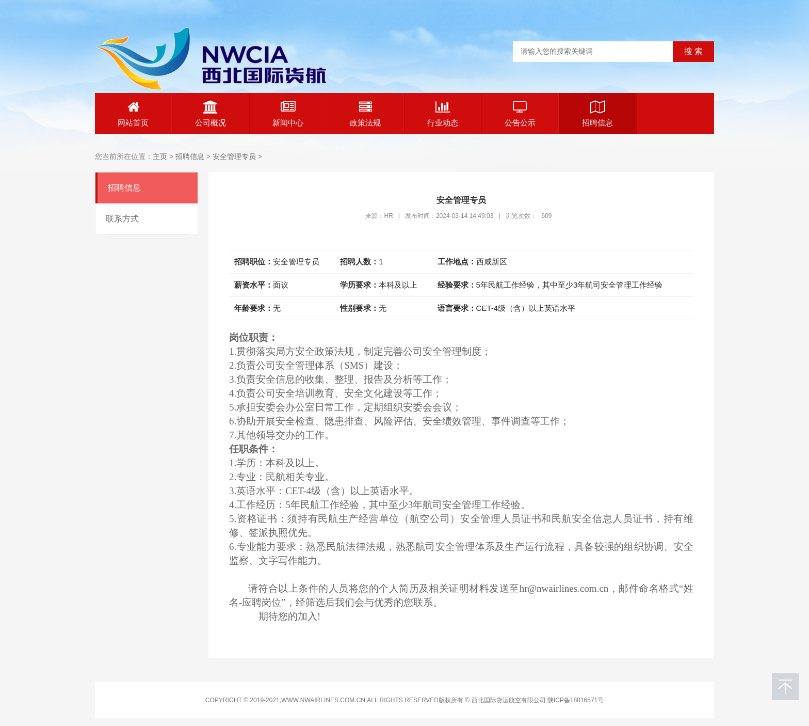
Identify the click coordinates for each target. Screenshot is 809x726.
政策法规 (365, 114)
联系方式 (122, 218)
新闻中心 (288, 114)
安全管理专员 (234, 156)
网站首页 (133, 114)
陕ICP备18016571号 (575, 700)
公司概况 (210, 114)
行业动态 (443, 114)
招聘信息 (597, 114)
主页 (160, 156)
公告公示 (520, 114)
